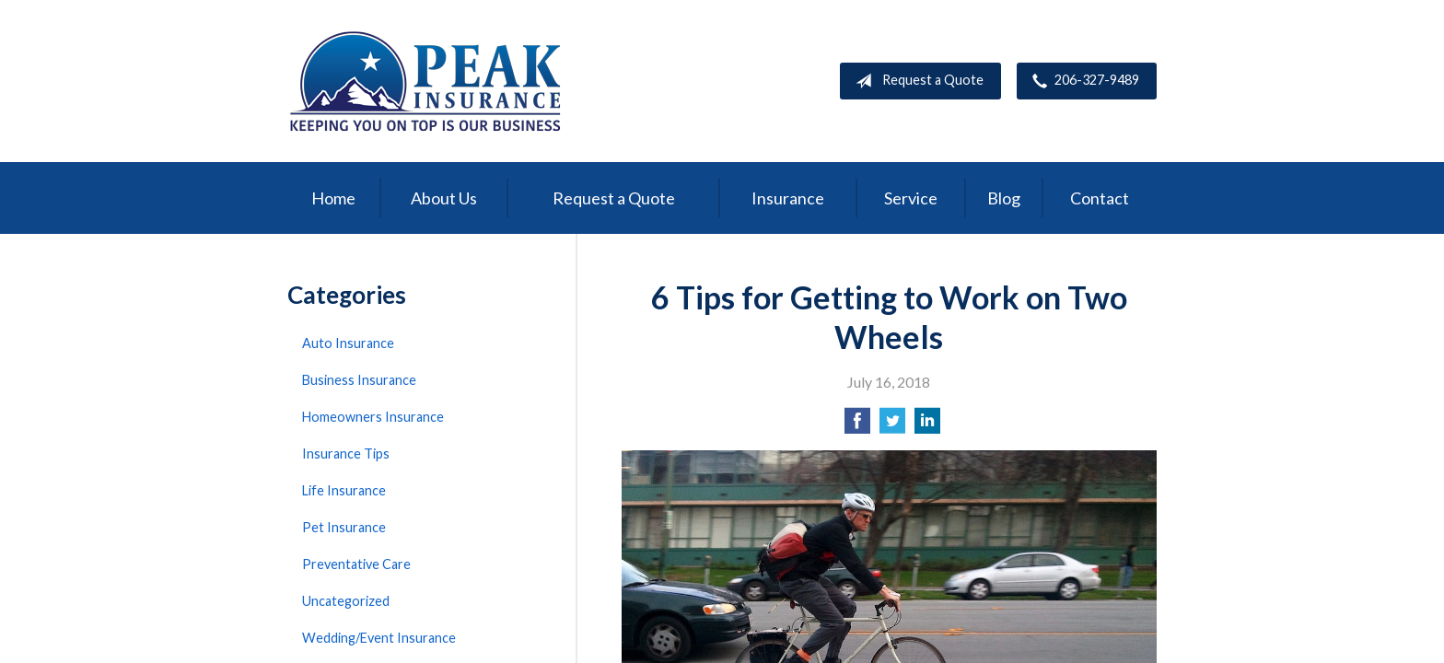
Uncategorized (346, 601)
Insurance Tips (346, 453)
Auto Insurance (348, 343)
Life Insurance (344, 490)
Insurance (787, 198)
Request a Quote (916, 81)
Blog (1003, 198)
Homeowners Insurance (373, 417)
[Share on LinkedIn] (927, 426)
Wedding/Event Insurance (379, 638)
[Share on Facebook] (857, 426)
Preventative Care (356, 564)
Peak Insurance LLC (425, 81)
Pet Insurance (344, 527)
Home (333, 198)
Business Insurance (359, 380)
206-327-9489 (1082, 81)
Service (910, 198)
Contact (1099, 198)
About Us (444, 198)
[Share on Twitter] (892, 426)
